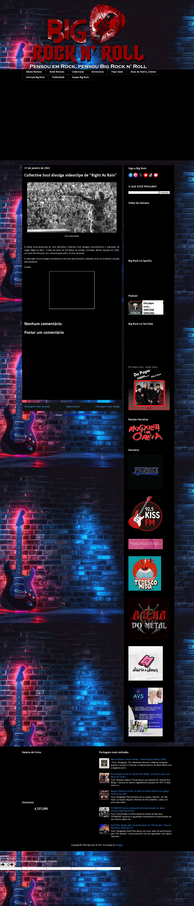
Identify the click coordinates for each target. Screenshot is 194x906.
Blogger (119, 845)
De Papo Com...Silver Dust (142, 367)
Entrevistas (98, 72)
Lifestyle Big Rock (35, 77)
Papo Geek (117, 72)
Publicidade (58, 77)
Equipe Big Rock (80, 77)
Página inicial (72, 406)
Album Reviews (34, 72)
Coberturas (78, 72)
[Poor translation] (10, 864)
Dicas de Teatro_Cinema (143, 72)
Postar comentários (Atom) (75, 415)
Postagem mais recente (37, 406)
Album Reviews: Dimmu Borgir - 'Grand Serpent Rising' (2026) (138, 759)
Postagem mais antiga (107, 406)
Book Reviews (57, 72)
